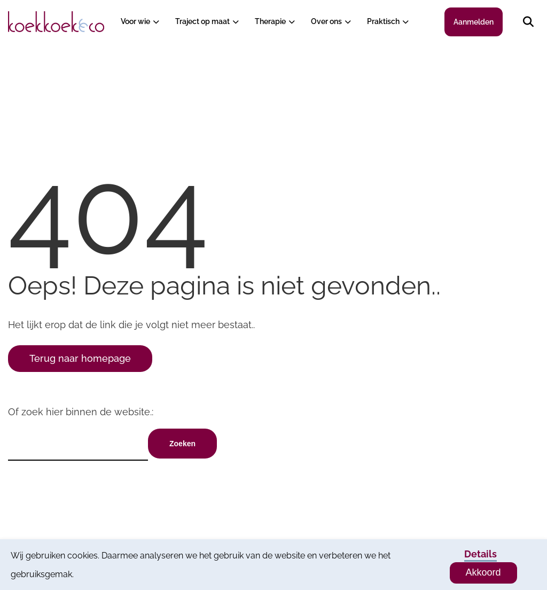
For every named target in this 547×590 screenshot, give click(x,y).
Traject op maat (202, 21)
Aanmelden (474, 22)
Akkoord (483, 572)
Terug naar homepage (80, 358)
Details (480, 554)
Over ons (326, 21)
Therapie (270, 21)
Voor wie (135, 21)
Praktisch (383, 21)
